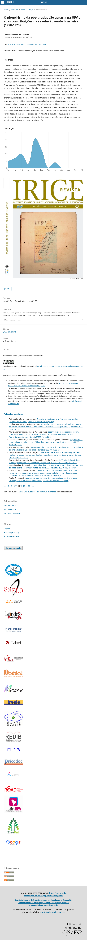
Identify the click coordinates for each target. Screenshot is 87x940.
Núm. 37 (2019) (27, 10)
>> (33, 486)
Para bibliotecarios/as (12, 513)
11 (16, 486)
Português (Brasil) (11, 536)
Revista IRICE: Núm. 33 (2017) (50, 450)
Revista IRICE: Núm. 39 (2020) (48, 475)
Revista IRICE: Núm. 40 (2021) (64, 462)
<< (5, 486)
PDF (8, 289)
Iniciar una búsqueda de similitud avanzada (37, 492)
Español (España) (11, 532)
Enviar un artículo (13, 548)
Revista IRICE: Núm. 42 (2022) (55, 480)
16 (29, 486)
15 (26, 486)
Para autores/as (10, 509)
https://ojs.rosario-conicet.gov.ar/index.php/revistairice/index (45, 894)
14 (24, 486)
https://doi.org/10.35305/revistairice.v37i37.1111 (29, 44)
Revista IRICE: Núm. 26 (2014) (41, 421)
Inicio (6, 10)
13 (21, 486)
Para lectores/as (10, 505)
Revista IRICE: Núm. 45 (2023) (63, 468)
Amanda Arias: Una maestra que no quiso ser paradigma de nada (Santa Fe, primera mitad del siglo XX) (46, 466)
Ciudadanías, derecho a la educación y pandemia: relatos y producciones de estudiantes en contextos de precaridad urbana (45, 453)
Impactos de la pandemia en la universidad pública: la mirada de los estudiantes (45, 440)
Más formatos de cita (12, 320)
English (7, 528)
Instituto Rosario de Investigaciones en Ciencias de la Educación (43, 900)
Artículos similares (13, 414)
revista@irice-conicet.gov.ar (52, 912)
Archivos (14, 10)
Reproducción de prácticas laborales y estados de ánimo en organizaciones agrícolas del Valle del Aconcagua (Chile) (45, 425)
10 (14, 486)
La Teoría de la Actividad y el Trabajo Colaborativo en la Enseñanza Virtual (45, 461)
